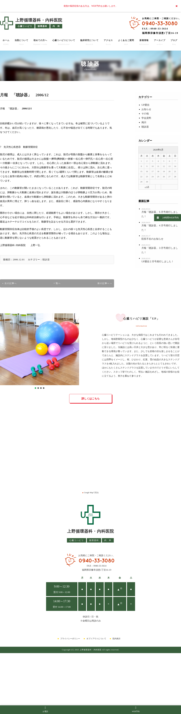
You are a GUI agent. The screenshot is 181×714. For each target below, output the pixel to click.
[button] (4, 349)
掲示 (143, 122)
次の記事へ (11, 283)
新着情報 (144, 42)
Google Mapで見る (90, 492)
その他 (145, 113)
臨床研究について (89, 42)
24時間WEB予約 (166, 217)
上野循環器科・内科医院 (38, 20)
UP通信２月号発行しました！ (157, 261)
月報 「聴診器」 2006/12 (24, 95)
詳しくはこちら (91, 398)
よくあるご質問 (126, 42)
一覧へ (57, 283)
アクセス (108, 42)
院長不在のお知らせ (152, 239)
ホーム (6, 42)
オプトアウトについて (96, 638)
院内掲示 (116, 638)
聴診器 (46, 259)
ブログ (174, 42)
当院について (21, 42)
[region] (39, 351)
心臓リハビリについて (63, 42)
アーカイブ (159, 42)
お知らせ (146, 109)
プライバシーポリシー (70, 638)
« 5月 (147, 187)
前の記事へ (103, 283)
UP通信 (145, 105)
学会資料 (146, 118)
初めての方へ (40, 42)
